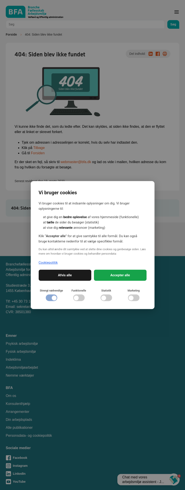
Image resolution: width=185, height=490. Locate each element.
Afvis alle (65, 275)
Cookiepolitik (48, 263)
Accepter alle (120, 275)
